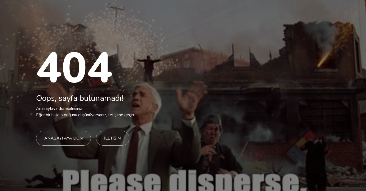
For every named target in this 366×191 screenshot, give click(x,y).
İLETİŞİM (112, 138)
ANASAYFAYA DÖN (63, 138)
